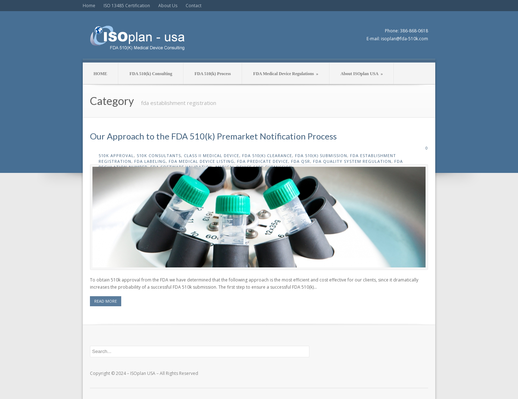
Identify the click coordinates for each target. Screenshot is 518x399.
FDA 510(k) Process (213, 73)
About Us (167, 6)
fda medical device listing (201, 161)
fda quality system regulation (352, 161)
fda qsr (300, 161)
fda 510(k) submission (321, 155)
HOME (100, 73)
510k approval (116, 155)
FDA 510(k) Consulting (151, 73)
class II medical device (211, 155)
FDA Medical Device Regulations (285, 73)
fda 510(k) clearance (267, 155)
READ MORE (105, 301)
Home (89, 6)
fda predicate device (262, 161)
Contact (193, 6)
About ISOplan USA (362, 73)
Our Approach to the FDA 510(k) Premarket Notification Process (213, 136)
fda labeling (150, 161)
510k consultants (159, 155)
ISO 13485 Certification (127, 6)
